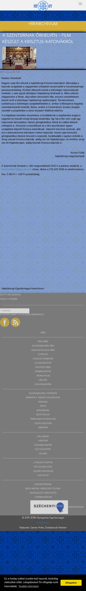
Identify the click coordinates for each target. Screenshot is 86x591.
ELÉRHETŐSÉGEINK (43, 484)
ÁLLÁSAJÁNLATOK (43, 363)
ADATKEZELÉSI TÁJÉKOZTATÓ (43, 493)
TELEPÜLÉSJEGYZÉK (43, 423)
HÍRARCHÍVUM (43, 376)
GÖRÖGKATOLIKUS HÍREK (43, 350)
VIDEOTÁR (43, 440)
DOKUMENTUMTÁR (43, 445)
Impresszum (43, 522)
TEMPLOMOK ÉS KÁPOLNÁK (43, 419)
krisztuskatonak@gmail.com (17, 169)
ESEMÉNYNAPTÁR (43, 371)
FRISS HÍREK (43, 341)
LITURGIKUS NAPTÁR (43, 462)
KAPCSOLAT (43, 475)
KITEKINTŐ (43, 354)
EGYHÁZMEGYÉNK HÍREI (43, 346)
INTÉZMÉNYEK (43, 410)
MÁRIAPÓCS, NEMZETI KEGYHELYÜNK (43, 397)
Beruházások (76, 507)
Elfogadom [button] (71, 583)
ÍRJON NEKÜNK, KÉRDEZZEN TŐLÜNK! (43, 488)
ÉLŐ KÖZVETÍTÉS (43, 449)
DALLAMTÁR (43, 436)
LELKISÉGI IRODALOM (43, 471)
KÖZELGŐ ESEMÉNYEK (43, 358)
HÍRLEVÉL (43, 380)
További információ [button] (29, 586)
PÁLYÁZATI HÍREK (43, 367)
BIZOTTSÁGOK (43, 414)
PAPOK (43, 406)
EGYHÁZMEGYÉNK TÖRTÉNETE (43, 393)
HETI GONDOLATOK (43, 467)
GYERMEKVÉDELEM (43, 497)
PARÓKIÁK (43, 402)
